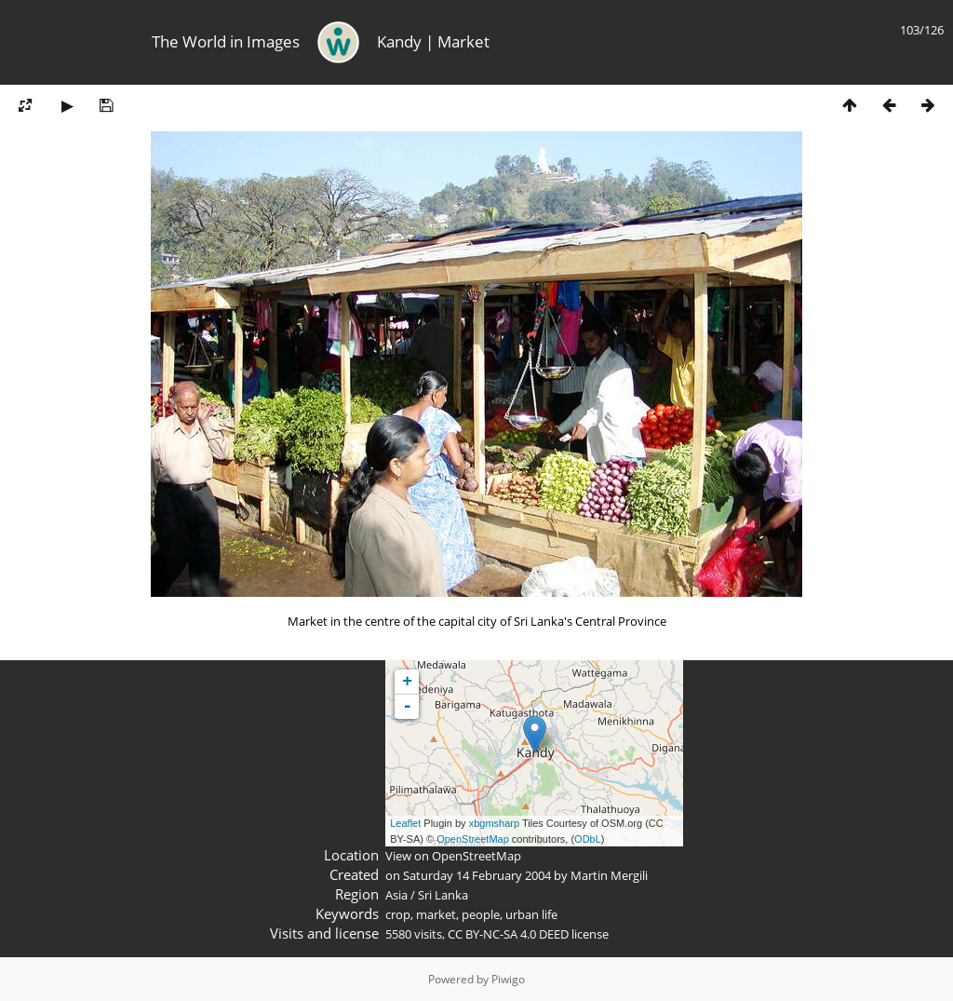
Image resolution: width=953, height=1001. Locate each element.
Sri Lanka (443, 894)
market (436, 914)
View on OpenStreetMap (453, 855)
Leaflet (405, 823)
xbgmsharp (494, 823)
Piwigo (508, 979)
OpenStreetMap (472, 839)
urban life (531, 914)
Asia (396, 894)
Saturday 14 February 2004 (477, 875)
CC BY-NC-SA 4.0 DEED (508, 934)
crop (397, 914)
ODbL (587, 839)
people (481, 914)
